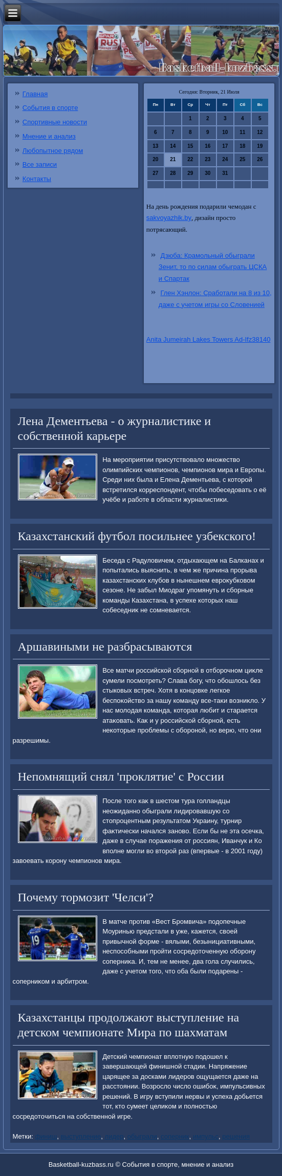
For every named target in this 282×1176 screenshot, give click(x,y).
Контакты (37, 179)
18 (242, 146)
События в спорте (50, 108)
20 (155, 159)
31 (225, 173)
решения (236, 1136)
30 (207, 173)
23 (207, 159)
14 (173, 146)
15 (190, 146)
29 (190, 173)
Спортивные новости (55, 122)
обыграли (142, 1136)
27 (155, 173)
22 (190, 159)
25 (242, 159)
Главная (35, 94)
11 (242, 132)
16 (207, 146)
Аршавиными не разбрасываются (105, 646)
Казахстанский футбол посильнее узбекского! (137, 536)
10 (225, 132)
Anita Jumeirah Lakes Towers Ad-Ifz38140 (208, 339)
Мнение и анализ (49, 136)
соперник (175, 1136)
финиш (46, 1136)
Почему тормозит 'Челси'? (86, 897)
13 (155, 146)
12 (260, 132)
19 (260, 146)
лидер (114, 1136)
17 (225, 146)
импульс (206, 1136)
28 (173, 173)
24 (225, 159)
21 (173, 159)
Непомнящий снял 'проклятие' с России (121, 776)
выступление (80, 1136)
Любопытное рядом (53, 150)
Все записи (40, 164)
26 (260, 159)
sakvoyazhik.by (168, 217)
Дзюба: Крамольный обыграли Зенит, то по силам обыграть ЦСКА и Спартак (213, 267)
